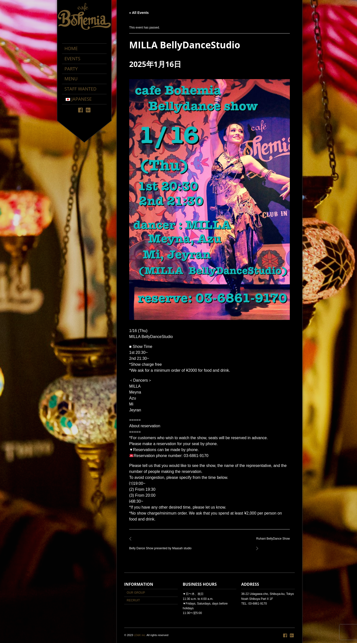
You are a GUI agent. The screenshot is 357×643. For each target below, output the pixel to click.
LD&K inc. (140, 635)
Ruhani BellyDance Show (272, 541)
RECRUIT (133, 600)
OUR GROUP (136, 592)
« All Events (139, 13)
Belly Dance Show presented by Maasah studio (161, 545)
